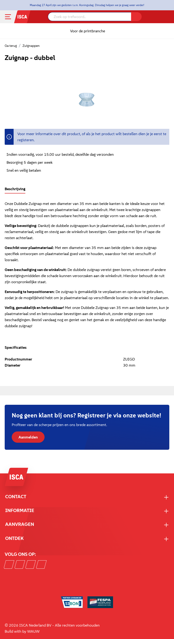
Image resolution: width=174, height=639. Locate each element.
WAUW (33, 631)
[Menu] (11, 16)
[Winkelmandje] (167, 17)
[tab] (15, 188)
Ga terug (11, 46)
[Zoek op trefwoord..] (89, 16)
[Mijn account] (161, 17)
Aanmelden (28, 437)
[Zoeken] (136, 16)
